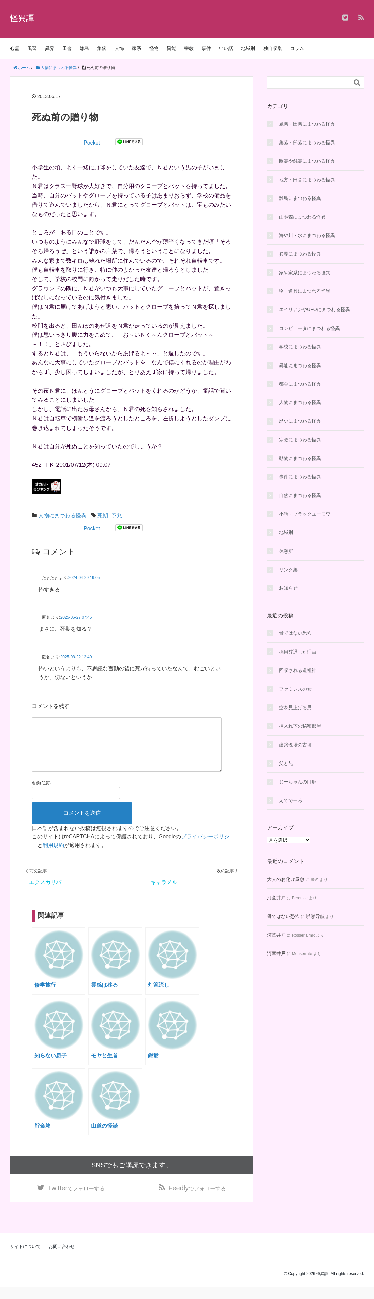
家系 (136, 48)
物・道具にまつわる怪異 (304, 291)
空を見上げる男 (295, 707)
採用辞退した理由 (297, 652)
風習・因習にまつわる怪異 (307, 124)
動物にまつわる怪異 (300, 458)
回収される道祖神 (297, 670)
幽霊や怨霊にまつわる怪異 (307, 161)
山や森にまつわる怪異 (302, 217)
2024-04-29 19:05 (84, 577)
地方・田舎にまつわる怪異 (307, 179)
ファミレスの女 (295, 689)
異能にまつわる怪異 (300, 365)
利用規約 (53, 856)
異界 (49, 48)
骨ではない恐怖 (295, 633)
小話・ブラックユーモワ (304, 514)
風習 (32, 48)
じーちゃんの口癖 (297, 781)
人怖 (119, 48)
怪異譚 (22, 18)
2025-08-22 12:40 (76, 657)
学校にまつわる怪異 (300, 346)
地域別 (248, 48)
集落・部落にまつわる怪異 (307, 142)
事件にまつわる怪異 (300, 476)
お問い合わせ (62, 1258)
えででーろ (290, 800)
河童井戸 (276, 897)
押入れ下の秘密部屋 (300, 726)
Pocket (92, 143)
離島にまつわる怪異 (300, 198)
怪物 (154, 48)
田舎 (67, 48)
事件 (206, 48)
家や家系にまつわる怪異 (304, 272)
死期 (102, 515)
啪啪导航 (315, 916)
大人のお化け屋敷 (285, 879)
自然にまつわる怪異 (300, 495)
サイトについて (25, 1258)
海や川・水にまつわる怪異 (307, 235)
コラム (297, 48)
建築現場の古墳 (295, 744)
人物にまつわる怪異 (62, 515)
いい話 (226, 48)
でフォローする (76, 1199)
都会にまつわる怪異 (300, 384)
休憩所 (286, 551)
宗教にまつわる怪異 (300, 439)
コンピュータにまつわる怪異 (309, 328)
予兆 (116, 515)
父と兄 (286, 763)
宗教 (189, 48)
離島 (84, 48)
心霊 (14, 48)
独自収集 (272, 48)
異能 (171, 48)
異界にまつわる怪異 (300, 254)
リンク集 (288, 569)
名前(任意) (41, 793)
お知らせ (288, 588)
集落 (101, 48)
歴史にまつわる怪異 (300, 421)
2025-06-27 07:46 (76, 617)
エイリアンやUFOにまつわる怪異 (314, 309)
